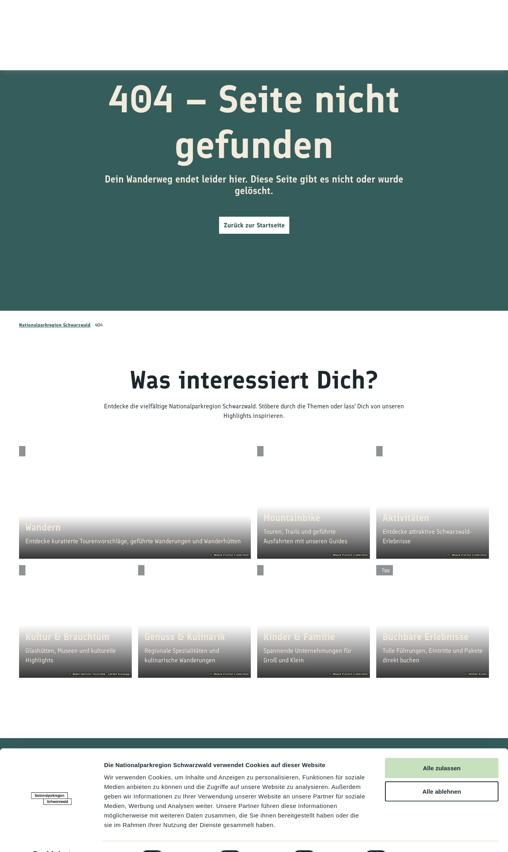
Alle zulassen (441, 747)
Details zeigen (422, 836)
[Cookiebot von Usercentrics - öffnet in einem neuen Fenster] (51, 836)
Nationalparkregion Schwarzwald (54, 325)
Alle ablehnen (441, 770)
